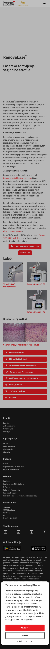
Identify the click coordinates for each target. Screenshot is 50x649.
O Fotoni (6, 487)
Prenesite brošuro (14, 352)
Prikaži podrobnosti (25, 641)
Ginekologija (8, 429)
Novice (6, 463)
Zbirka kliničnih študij (16, 359)
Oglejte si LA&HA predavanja (19, 372)
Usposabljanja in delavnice (13, 466)
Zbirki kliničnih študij (12, 230)
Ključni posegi (10, 438)
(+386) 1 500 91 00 (10, 518)
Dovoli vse (25, 627)
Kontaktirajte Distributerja (13, 484)
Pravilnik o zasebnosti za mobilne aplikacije (20, 496)
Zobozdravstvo (9, 426)
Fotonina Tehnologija (11, 490)
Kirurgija (6, 432)
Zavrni (25, 635)
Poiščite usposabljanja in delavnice (21, 378)
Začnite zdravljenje (15, 391)
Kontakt (10, 397)
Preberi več (25, 253)
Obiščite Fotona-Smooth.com (25, 246)
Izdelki (6, 418)
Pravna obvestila (10, 493)
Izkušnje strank (13, 385)
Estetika (6, 423)
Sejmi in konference (11, 469)
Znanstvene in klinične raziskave (17, 178)
